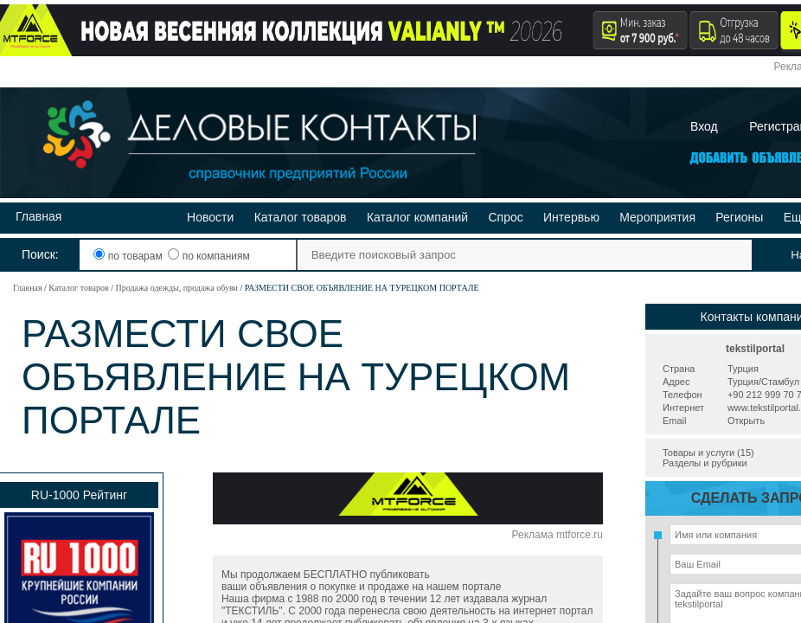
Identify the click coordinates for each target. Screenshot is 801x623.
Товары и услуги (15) (708, 452)
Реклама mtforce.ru (557, 535)
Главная (38, 216)
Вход (704, 126)
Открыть (746, 420)
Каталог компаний (417, 217)
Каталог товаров (300, 217)
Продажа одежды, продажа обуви (176, 287)
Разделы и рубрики (705, 463)
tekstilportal (755, 349)
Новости (210, 217)
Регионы (739, 217)
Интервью (571, 217)
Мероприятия (657, 217)
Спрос (505, 217)
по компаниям (208, 256)
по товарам (129, 256)
